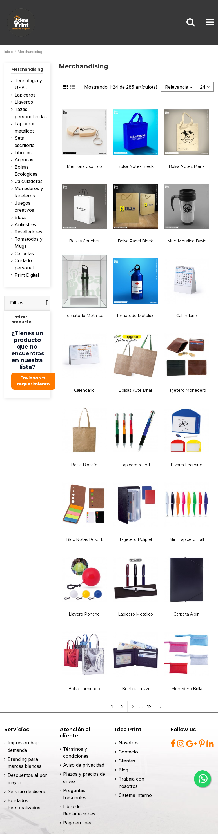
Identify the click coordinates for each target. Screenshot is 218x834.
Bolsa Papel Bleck (135, 241)
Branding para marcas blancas (24, 762)
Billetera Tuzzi (135, 688)
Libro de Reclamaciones (79, 810)
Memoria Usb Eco (84, 166)
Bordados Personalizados (24, 804)
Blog (123, 770)
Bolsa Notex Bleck (135, 166)
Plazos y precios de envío (84, 777)
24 (205, 87)
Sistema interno (135, 795)
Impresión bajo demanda (23, 746)
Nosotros (129, 743)
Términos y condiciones (75, 752)
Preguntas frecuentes (74, 794)
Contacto (128, 752)
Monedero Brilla (186, 688)
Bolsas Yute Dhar (135, 390)
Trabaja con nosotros (131, 782)
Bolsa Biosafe (84, 464)
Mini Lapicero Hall (186, 539)
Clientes (127, 761)
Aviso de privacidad (83, 765)
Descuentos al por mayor (27, 778)
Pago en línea (77, 823)
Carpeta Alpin (186, 614)
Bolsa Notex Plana (187, 166)
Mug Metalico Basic (186, 241)
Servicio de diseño (27, 791)
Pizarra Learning (187, 464)
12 (149, 706)
